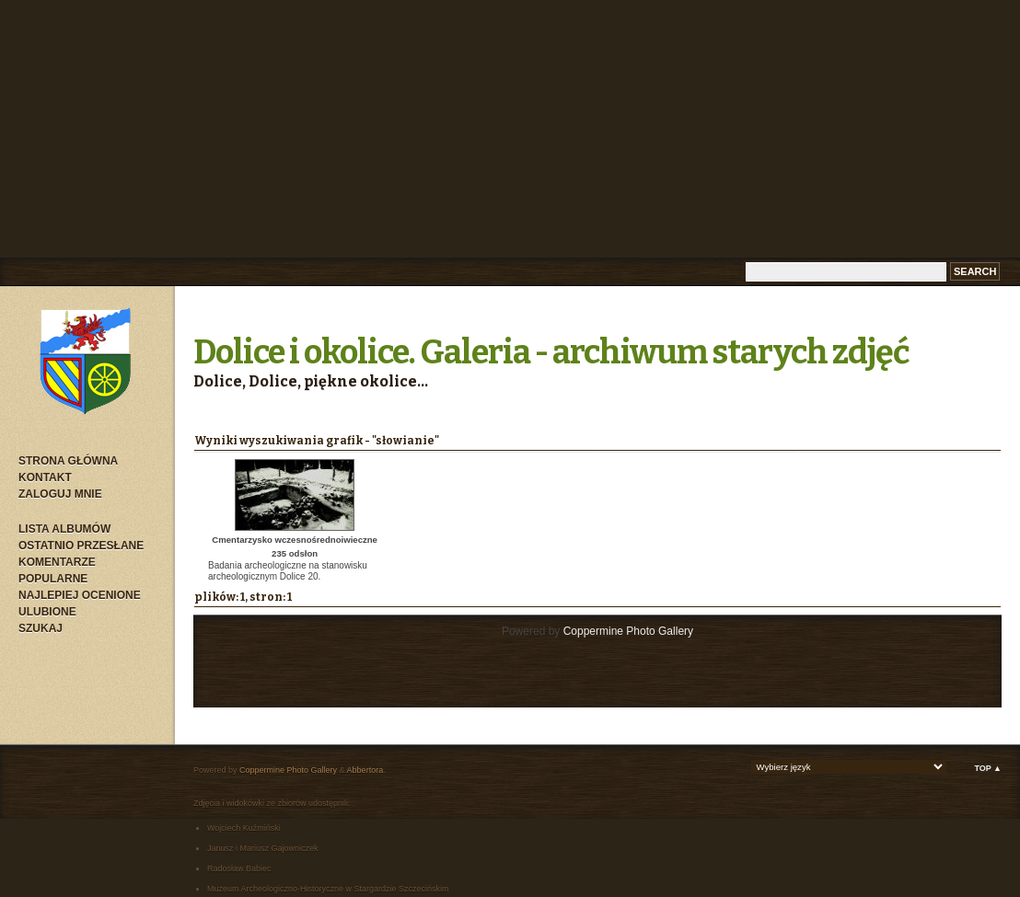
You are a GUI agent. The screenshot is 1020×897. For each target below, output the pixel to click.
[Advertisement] (510, 129)
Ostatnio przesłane (81, 545)
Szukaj (40, 628)
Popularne (52, 578)
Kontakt (45, 477)
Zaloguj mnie (60, 494)
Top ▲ (988, 768)
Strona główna (68, 460)
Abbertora (365, 770)
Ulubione (47, 611)
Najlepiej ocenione (79, 595)
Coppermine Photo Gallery (628, 631)
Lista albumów (64, 529)
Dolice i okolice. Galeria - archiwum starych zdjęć (551, 352)
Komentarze (57, 562)
